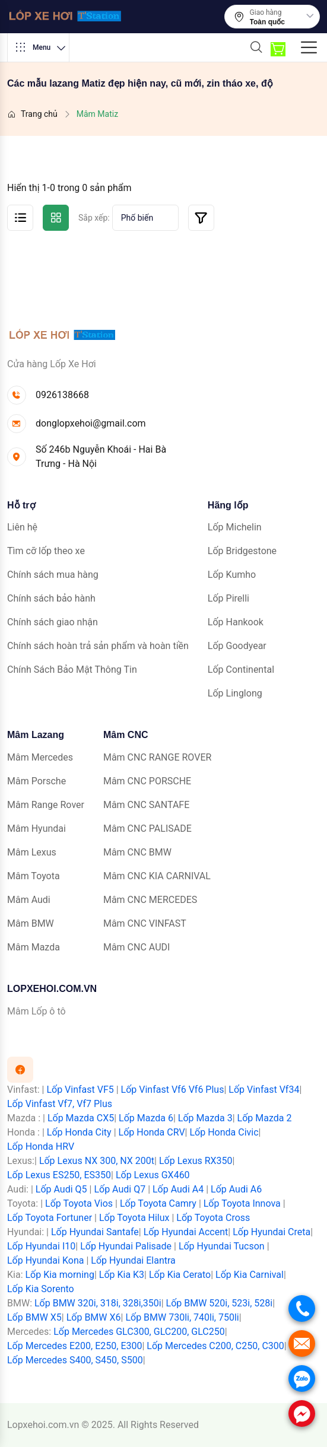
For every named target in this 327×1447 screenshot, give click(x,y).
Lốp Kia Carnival (249, 1274)
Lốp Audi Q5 (61, 1189)
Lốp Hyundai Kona (45, 1260)
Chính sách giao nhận (52, 622)
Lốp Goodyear (237, 645)
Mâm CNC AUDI (136, 947)
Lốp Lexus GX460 (153, 1175)
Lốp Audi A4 (178, 1189)
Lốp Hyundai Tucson (222, 1246)
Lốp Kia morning (59, 1274)
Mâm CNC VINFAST (144, 923)
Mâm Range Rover (45, 804)
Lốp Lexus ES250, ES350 (59, 1175)
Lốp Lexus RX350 (196, 1160)
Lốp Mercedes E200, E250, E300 (74, 1345)
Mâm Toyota (33, 876)
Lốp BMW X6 (93, 1317)
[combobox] (282, 22)
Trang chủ (32, 114)
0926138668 (62, 394)
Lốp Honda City (79, 1132)
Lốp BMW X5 (34, 1317)
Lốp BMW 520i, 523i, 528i (219, 1303)
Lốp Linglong (235, 693)
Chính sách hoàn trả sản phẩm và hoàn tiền (98, 645)
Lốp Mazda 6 (146, 1118)
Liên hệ (22, 527)
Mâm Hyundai (36, 828)
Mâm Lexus (31, 852)
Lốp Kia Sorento (40, 1289)
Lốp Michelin (235, 527)
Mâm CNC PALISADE (147, 828)
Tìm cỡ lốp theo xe (46, 550)
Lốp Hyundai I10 (41, 1246)
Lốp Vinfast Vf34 (263, 1089)
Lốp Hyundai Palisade (126, 1246)
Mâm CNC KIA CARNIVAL (157, 876)
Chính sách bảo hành (51, 598)
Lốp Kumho (232, 574)
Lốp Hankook (235, 622)
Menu (40, 47)
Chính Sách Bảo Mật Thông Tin (72, 669)
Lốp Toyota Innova (242, 1203)
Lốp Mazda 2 (264, 1118)
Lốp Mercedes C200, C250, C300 (215, 1345)
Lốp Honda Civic (223, 1132)
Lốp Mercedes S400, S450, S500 (75, 1360)
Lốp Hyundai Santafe (95, 1232)
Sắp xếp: (94, 217)
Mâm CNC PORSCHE (147, 781)
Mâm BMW (30, 923)
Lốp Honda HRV (40, 1146)
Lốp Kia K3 (121, 1274)
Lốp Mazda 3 (205, 1118)
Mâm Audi (28, 899)
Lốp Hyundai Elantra (133, 1260)
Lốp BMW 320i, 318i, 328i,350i (97, 1303)
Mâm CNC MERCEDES (150, 899)
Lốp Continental (241, 669)
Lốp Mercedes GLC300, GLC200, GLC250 (138, 1331)
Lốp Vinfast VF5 (79, 1089)
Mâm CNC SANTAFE (146, 804)
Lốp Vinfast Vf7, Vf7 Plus (59, 1103)
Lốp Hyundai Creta (271, 1232)
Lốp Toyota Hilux (134, 1217)
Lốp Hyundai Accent (186, 1232)
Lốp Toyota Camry (158, 1203)
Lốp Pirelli (228, 598)
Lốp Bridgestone (242, 550)
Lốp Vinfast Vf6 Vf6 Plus (172, 1089)
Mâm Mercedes (40, 757)
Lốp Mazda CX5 (80, 1118)
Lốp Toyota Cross (213, 1217)
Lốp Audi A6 (236, 1189)
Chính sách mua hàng (53, 574)
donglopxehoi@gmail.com (91, 423)
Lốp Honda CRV (152, 1132)
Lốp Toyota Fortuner (49, 1217)
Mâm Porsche (36, 781)
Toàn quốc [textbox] (267, 22)
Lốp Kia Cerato (180, 1274)
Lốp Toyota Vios (79, 1203)
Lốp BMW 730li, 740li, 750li (182, 1317)
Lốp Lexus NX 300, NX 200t (96, 1160)
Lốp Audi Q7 (119, 1189)
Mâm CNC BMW (137, 852)
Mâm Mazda (33, 947)
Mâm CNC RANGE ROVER (157, 757)
